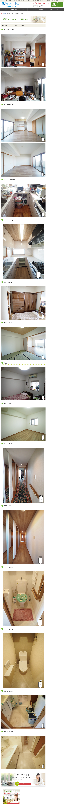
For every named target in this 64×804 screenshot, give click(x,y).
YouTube (52, 49)
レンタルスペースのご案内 (55, 84)
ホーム (51, 47)
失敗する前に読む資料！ (55, 110)
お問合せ (54, 4)
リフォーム (52, 58)
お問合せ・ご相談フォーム (54, 793)
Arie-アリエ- (53, 55)
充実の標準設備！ (53, 87)
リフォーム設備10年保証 (55, 61)
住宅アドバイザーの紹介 (55, 105)
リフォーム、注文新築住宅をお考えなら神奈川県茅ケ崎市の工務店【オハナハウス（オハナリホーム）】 (36, 801)
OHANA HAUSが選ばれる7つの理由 (56, 78)
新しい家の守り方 (53, 90)
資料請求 (60, 4)
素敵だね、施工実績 (54, 71)
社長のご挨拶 (53, 93)
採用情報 (52, 107)
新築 (51, 52)
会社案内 (52, 102)
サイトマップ (53, 122)
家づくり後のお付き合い (55, 99)
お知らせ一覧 (53, 116)
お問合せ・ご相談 (53, 113)
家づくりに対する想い (54, 96)
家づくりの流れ (53, 68)
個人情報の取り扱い (54, 119)
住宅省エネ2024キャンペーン (56, 65)
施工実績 (52, 74)
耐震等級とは (53, 81)
